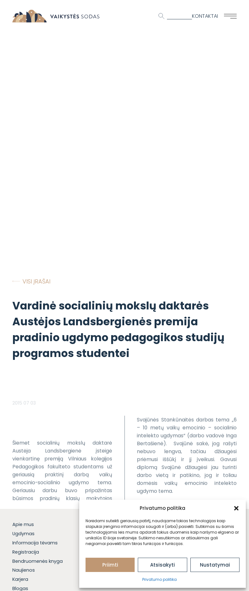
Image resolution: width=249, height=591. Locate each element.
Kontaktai (205, 16)
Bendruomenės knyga (37, 561)
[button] (236, 508)
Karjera (20, 579)
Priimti (110, 565)
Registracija (25, 552)
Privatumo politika (159, 579)
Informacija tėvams (35, 543)
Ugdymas (23, 533)
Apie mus (23, 524)
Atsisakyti (162, 565)
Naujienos (23, 570)
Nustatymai (215, 565)
